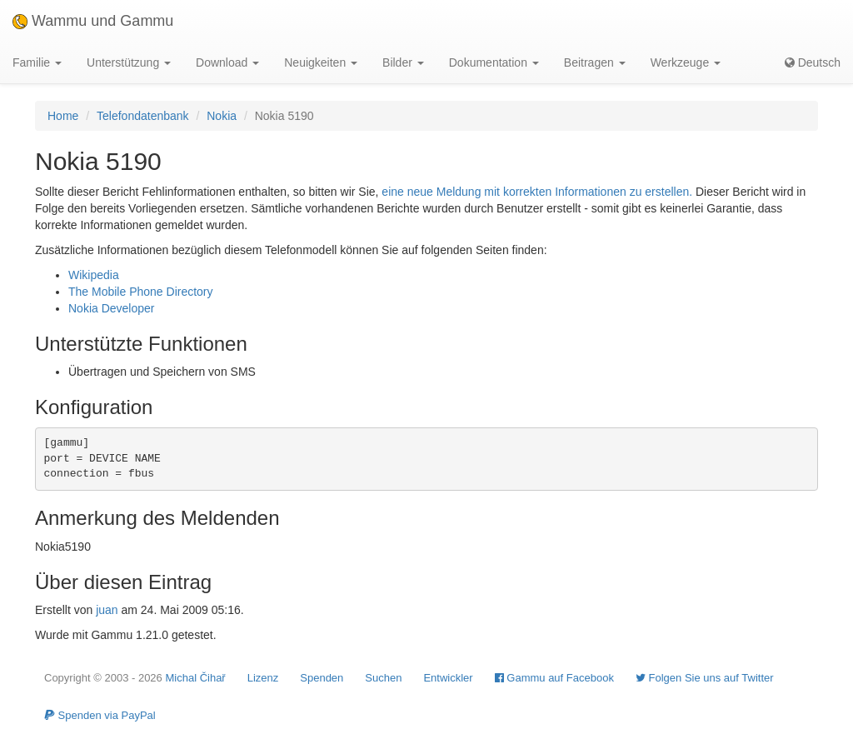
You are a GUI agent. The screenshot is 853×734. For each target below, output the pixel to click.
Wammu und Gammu (92, 20)
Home (62, 115)
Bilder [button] (403, 62)
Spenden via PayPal (100, 715)
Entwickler (447, 678)
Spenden (321, 678)
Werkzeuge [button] (686, 62)
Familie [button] (37, 62)
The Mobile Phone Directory (140, 291)
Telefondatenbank (143, 115)
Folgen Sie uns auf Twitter (705, 678)
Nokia (222, 115)
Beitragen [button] (595, 62)
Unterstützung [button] (129, 62)
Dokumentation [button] (494, 62)
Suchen (383, 678)
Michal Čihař (195, 678)
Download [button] (227, 62)
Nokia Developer (111, 308)
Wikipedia (93, 275)
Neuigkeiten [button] (320, 62)
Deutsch (813, 62)
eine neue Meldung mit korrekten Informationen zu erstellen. (537, 191)
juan (106, 610)
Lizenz (263, 678)
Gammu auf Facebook (554, 678)
